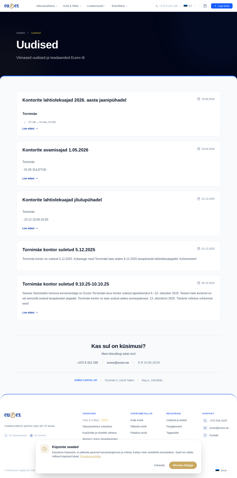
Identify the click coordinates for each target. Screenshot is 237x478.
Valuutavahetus (47, 5)
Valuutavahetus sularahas (97, 426)
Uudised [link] (36, 32)
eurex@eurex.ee (118, 362)
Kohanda (159, 465)
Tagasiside (172, 432)
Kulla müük (137, 420)
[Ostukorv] (205, 6)
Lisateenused (96, 5)
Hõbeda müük (139, 426)
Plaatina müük (139, 432)
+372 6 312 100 (87, 362)
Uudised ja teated (176, 420)
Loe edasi (30, 128)
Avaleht (20, 32)
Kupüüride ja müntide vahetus (99, 432)
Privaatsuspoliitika (90, 456)
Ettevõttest (120, 5)
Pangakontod (174, 426)
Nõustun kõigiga (183, 465)
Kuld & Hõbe (72, 5)
